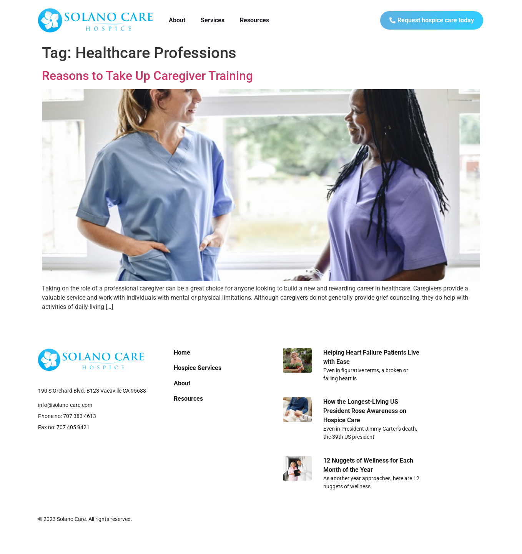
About (177, 20)
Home (182, 352)
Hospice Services (197, 368)
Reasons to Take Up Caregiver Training (147, 75)
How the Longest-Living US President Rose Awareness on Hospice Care (364, 411)
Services (212, 20)
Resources (254, 20)
